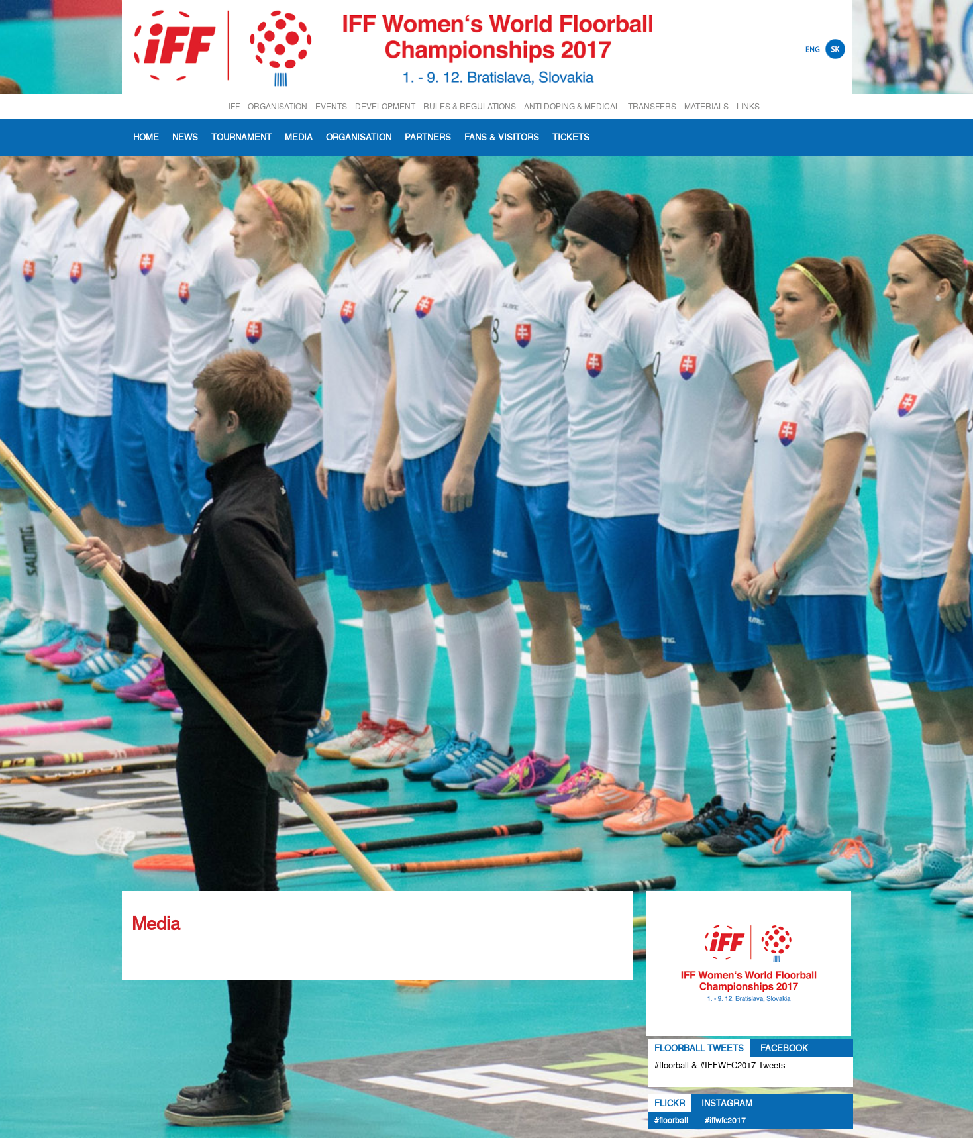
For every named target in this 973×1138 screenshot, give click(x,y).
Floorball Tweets (699, 1048)
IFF (234, 106)
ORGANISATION (277, 106)
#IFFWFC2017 (725, 1120)
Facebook (784, 1048)
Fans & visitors (501, 137)
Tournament (241, 137)
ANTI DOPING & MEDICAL (572, 106)
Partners (428, 137)
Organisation (358, 137)
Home (146, 137)
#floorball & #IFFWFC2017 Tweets (720, 1065)
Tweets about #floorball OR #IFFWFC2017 (748, 1080)
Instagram (726, 1103)
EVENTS (331, 106)
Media (299, 137)
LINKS (748, 106)
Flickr (669, 1103)
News (185, 137)
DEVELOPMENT (385, 106)
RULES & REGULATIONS (469, 106)
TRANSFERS (652, 106)
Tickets (570, 137)
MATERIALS (706, 106)
